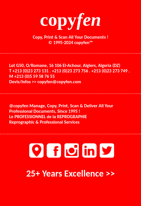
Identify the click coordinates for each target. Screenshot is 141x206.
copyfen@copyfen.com (59, 81)
